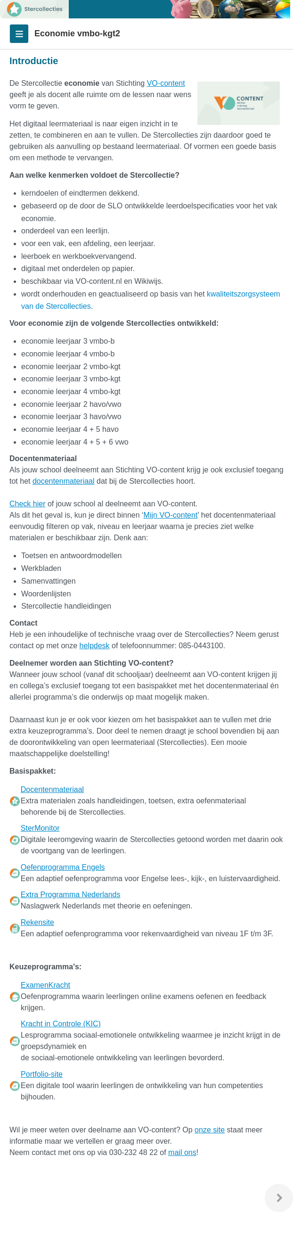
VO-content (166, 83)
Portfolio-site (42, 1074)
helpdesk (95, 646)
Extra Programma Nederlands (71, 895)
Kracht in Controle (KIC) (61, 1024)
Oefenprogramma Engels (63, 867)
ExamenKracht (45, 985)
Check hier (27, 504)
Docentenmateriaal (52, 789)
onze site (210, 1130)
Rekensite (37, 922)
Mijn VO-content (171, 515)
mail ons (182, 1152)
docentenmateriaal (64, 481)
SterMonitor (40, 828)
